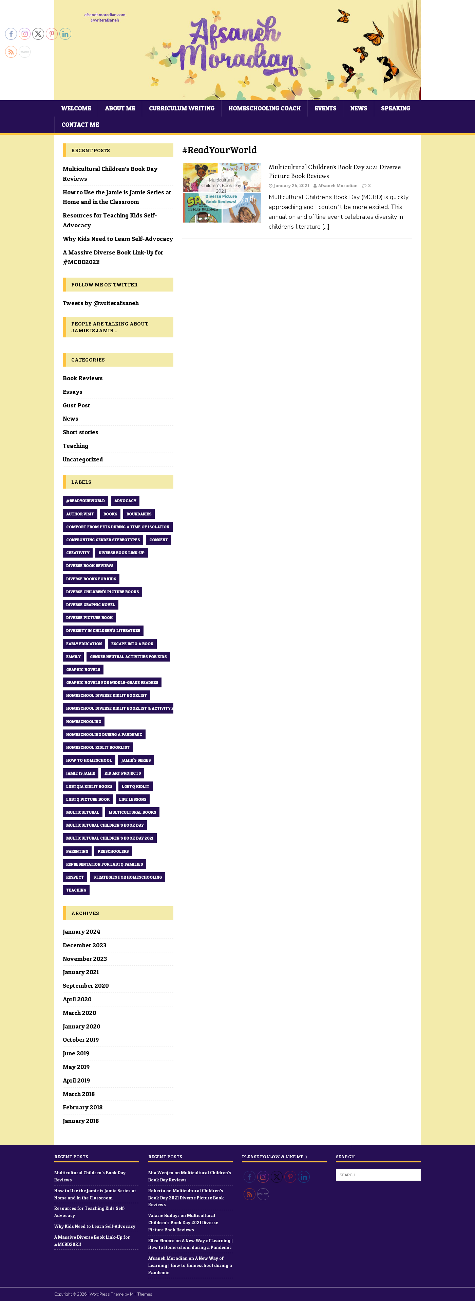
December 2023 (84, 945)
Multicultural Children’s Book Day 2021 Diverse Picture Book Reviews (335, 171)
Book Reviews (83, 378)
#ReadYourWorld (85, 500)
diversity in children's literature (103, 630)
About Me (120, 108)
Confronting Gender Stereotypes (103, 539)
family (73, 656)
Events (325, 108)
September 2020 (86, 985)
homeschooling (83, 721)
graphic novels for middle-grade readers (112, 682)
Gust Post (76, 405)
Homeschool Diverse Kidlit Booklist (106, 695)
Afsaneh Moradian (338, 185)
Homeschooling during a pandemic (104, 734)
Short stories (80, 432)
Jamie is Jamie (80, 773)
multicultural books (132, 812)
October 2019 (81, 1039)
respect (75, 877)
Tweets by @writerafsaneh (101, 302)
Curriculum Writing (181, 108)
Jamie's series (136, 760)
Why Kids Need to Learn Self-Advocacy (118, 238)
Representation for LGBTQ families (104, 864)
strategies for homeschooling (127, 877)
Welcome (76, 108)
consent (158, 539)
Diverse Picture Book (89, 617)
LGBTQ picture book (88, 799)
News (358, 108)
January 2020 (81, 1026)
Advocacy (125, 500)
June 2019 (76, 1053)
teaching (76, 890)
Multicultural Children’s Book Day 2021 (109, 838)
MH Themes (141, 1294)
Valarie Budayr (163, 1215)
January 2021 (81, 971)
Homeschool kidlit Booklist (98, 747)
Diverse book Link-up (122, 552)
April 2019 (76, 1080)
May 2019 (76, 1066)
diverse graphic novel (90, 604)
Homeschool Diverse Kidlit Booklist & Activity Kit (122, 708)
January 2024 (81, 931)
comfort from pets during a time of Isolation (117, 526)
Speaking (395, 108)
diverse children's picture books (102, 591)
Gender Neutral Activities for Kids (128, 656)
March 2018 (79, 1093)
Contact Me (80, 124)
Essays (72, 391)
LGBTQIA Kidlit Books (89, 786)
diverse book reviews (89, 565)
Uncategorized (83, 459)
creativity (77, 552)
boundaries (139, 513)
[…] (325, 227)
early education (84, 643)
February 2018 (82, 1107)
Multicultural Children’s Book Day (105, 825)
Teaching (75, 445)
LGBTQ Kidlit (135, 786)
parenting (77, 851)
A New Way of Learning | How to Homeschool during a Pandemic (190, 1265)
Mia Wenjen (160, 1172)
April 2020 (77, 999)
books (110, 513)
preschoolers (113, 851)
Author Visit (80, 513)
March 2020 (79, 1012)
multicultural (82, 812)
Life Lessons (132, 799)
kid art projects (122, 773)
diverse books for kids (91, 578)
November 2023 (85, 958)
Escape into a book (132, 643)
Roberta (156, 1190)
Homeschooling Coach (264, 108)
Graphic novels (83, 669)
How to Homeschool (89, 760)
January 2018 (81, 1120)
